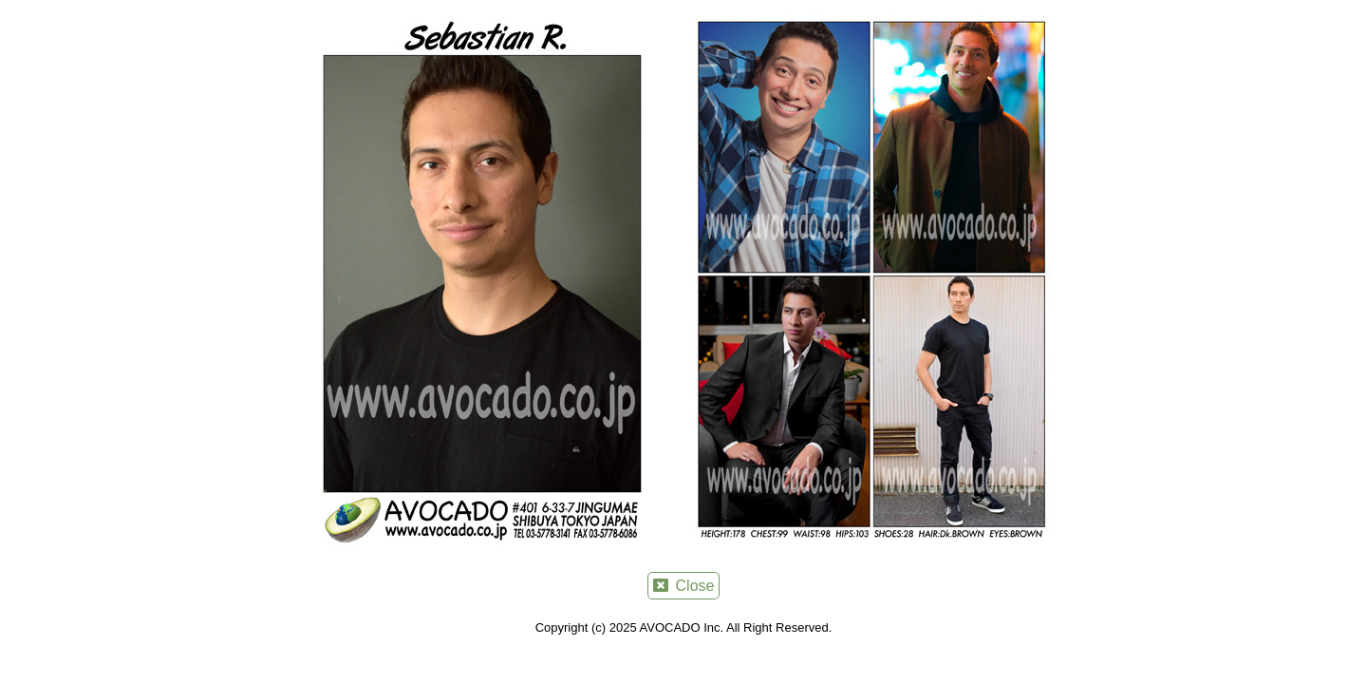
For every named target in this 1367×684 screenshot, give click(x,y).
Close (684, 586)
